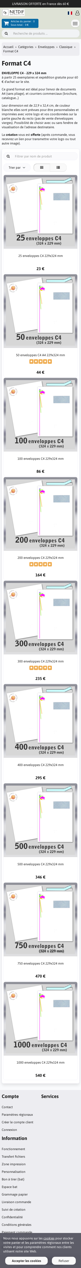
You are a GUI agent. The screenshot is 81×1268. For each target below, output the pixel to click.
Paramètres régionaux (17, 1114)
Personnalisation (13, 1171)
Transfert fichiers (13, 1156)
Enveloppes (46, 47)
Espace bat (9, 1187)
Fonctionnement (13, 1149)
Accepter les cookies (26, 1261)
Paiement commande (17, 1232)
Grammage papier (15, 1194)
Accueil (8, 47)
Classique (65, 47)
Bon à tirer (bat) (13, 1179)
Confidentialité (12, 1217)
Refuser (64, 1261)
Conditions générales (16, 1224)
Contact (7, 1107)
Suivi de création (13, 1209)
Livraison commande (16, 1202)
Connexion (9, 1130)
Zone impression (13, 1164)
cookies (48, 1238)
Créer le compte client (17, 1122)
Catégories (25, 47)
